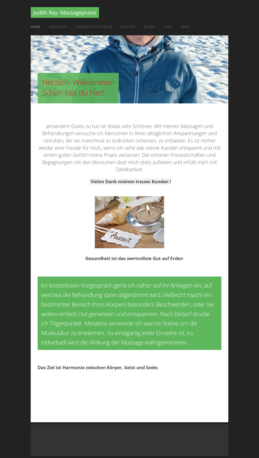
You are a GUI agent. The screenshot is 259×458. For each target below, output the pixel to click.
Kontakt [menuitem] (128, 27)
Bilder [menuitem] (149, 27)
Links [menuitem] (167, 27)
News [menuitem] (185, 27)
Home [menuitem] (36, 27)
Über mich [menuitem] (58, 27)
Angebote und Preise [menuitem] (94, 27)
